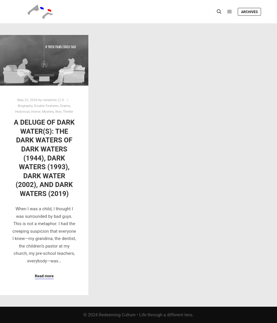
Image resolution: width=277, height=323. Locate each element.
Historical (22, 112)
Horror (36, 112)
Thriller (68, 112)
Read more (44, 276)
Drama (65, 106)
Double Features (46, 106)
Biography (25, 106)
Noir (58, 112)
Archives (249, 12)
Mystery (48, 112)
